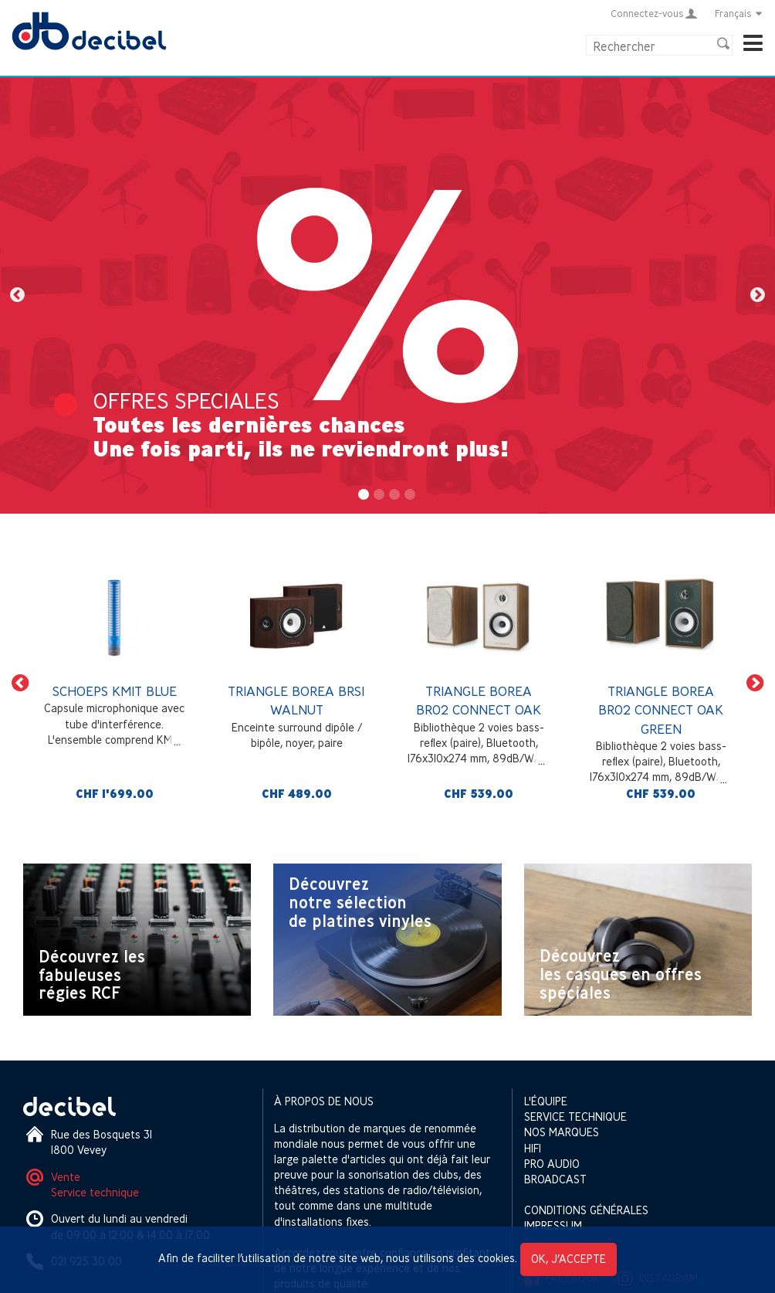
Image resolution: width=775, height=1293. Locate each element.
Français (739, 13)
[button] (17, 295)
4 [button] (411, 495)
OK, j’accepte (568, 1258)
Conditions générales (586, 1210)
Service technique (95, 1192)
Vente (65, 1176)
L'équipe (545, 1101)
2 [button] (380, 495)
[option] (387, 295)
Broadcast (555, 1179)
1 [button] (364, 495)
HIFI (532, 1148)
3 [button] (395, 495)
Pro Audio (552, 1163)
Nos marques (561, 1132)
